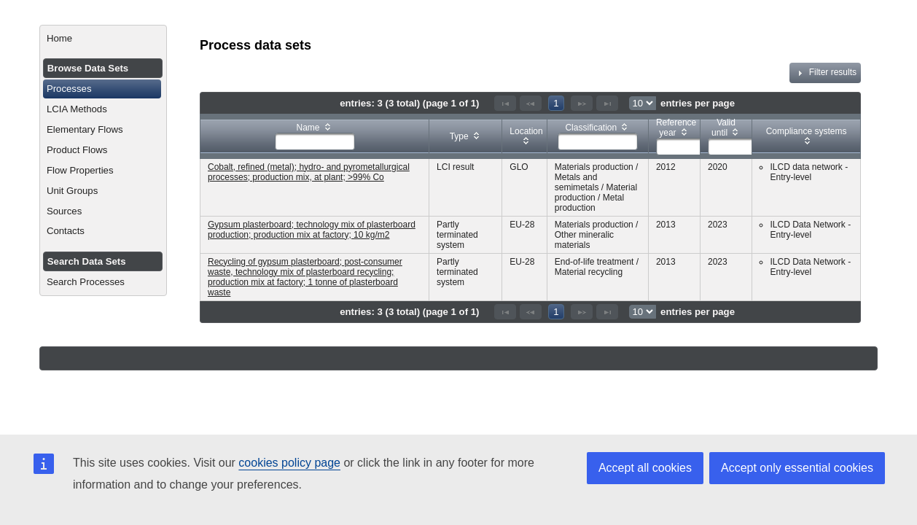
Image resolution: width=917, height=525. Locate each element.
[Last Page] (607, 103)
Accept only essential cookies (797, 468)
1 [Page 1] (555, 103)
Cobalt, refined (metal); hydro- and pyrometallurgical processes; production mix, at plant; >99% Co (309, 172)
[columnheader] (314, 136)
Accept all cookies (645, 468)
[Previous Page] (531, 103)
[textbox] (315, 141)
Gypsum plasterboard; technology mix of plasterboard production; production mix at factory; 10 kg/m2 (311, 229)
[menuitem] (103, 38)
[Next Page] (582, 103)
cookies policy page (289, 462)
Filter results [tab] (825, 73)
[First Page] (505, 103)
